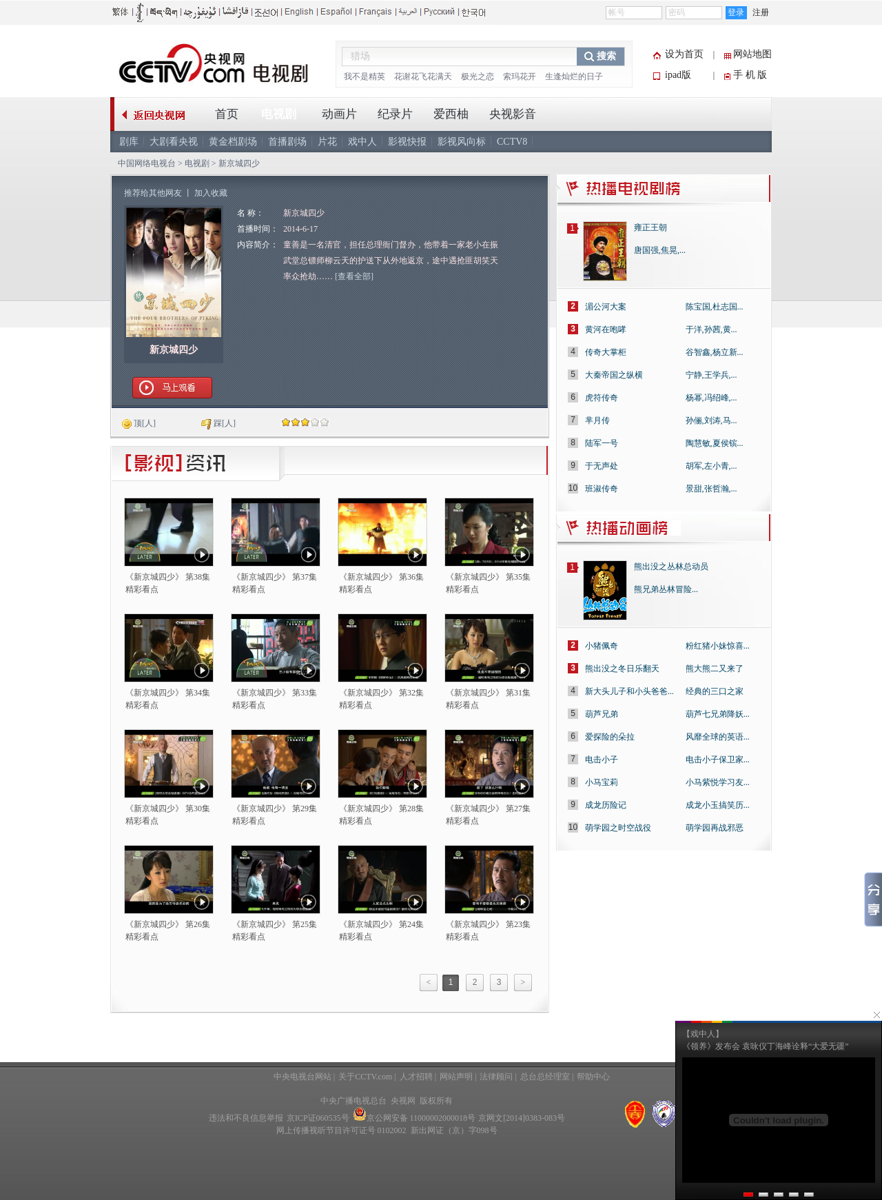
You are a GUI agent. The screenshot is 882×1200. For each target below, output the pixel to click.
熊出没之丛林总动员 (671, 566)
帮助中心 (593, 1076)
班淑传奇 (601, 489)
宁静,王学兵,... (711, 375)
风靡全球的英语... (718, 737)
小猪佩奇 (601, 646)
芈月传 (597, 420)
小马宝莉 (601, 782)
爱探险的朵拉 (610, 737)
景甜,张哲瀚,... (711, 489)
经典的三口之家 (714, 691)
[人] (139, 423)
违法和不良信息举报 (246, 1118)
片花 (327, 141)
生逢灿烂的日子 (574, 76)
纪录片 (395, 114)
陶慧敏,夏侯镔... (714, 443)
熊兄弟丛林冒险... (666, 589)
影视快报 (407, 141)
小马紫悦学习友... (718, 782)
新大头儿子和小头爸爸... (629, 691)
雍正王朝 (650, 227)
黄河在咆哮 (605, 329)
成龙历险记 (605, 805)
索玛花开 (519, 76)
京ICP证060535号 (318, 1118)
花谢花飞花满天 (423, 76)
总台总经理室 (545, 1076)
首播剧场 (287, 141)
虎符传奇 (601, 398)
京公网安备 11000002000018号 (414, 1118)
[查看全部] (354, 276)
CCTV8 (512, 141)
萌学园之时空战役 (618, 828)
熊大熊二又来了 (714, 668)
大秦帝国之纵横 (614, 375)
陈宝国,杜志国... (714, 307)
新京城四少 (174, 350)
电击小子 (601, 759)
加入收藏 (210, 193)
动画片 (339, 114)
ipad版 (678, 75)
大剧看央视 (174, 141)
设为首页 (684, 54)
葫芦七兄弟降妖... (718, 714)
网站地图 (752, 54)
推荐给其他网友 (153, 193)
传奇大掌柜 (605, 352)
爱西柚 (451, 114)
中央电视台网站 (302, 1076)
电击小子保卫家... (718, 759)
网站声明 (456, 1076)
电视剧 (278, 114)
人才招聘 (416, 1076)
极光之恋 (477, 76)
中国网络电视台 (147, 163)
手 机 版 (750, 75)
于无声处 (601, 466)
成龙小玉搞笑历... (718, 805)
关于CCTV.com (365, 1076)
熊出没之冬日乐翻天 (622, 668)
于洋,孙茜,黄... (711, 329)
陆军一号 (601, 443)
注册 (760, 12)
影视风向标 (462, 141)
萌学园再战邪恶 (714, 828)
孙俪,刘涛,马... (711, 420)
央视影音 (512, 114)
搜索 (606, 56)
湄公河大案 (605, 307)
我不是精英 (364, 76)
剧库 (129, 141)
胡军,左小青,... (711, 466)
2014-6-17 (300, 229)
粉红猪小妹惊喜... (718, 646)
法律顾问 (496, 1076)
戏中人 (362, 141)
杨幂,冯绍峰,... (711, 398)
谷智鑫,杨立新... (714, 352)
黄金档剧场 (233, 141)
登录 (736, 12)
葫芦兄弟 (601, 714)
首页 (226, 114)
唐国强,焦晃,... (660, 250)
